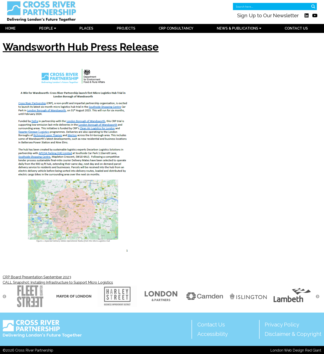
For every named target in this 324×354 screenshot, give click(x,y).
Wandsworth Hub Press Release (81, 47)
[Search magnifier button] (313, 6)
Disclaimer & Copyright (293, 334)
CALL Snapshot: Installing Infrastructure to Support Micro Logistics (58, 282)
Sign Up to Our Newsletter (268, 15)
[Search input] (272, 6)
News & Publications (239, 28)
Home (10, 28)
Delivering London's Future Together (42, 328)
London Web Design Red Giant (295, 350)
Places (86, 28)
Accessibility (212, 334)
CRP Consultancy (176, 28)
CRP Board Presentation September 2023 (37, 277)
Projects (126, 28)
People (47, 28)
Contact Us (296, 28)
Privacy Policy (282, 324)
